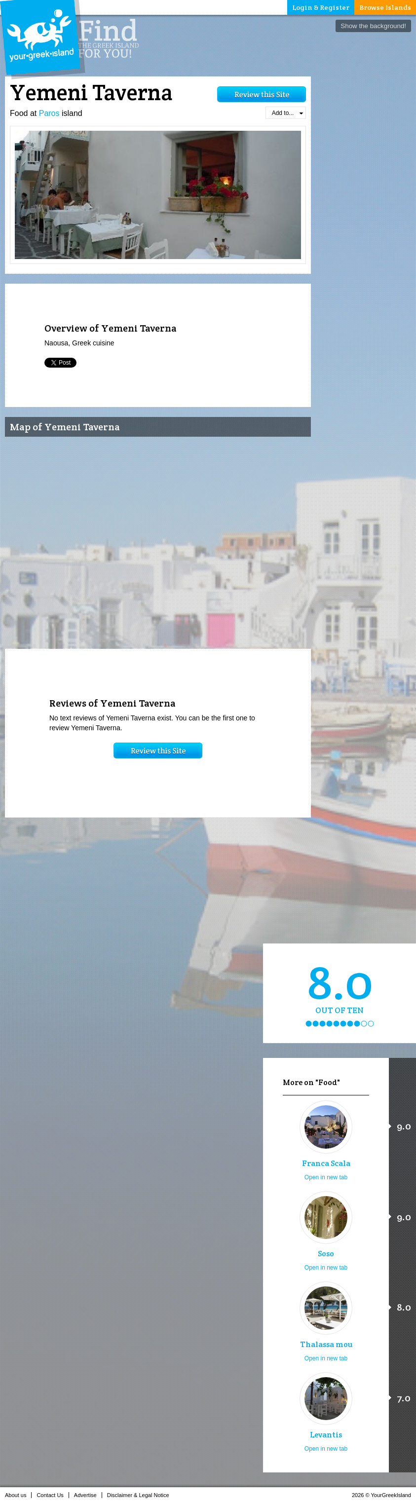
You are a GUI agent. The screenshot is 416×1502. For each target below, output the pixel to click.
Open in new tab (325, 1177)
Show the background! (373, 26)
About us (18, 1495)
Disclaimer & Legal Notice (141, 1495)
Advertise (88, 1495)
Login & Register (320, 7)
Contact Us (53, 1495)
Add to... (287, 113)
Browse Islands (385, 7)
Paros (49, 113)
